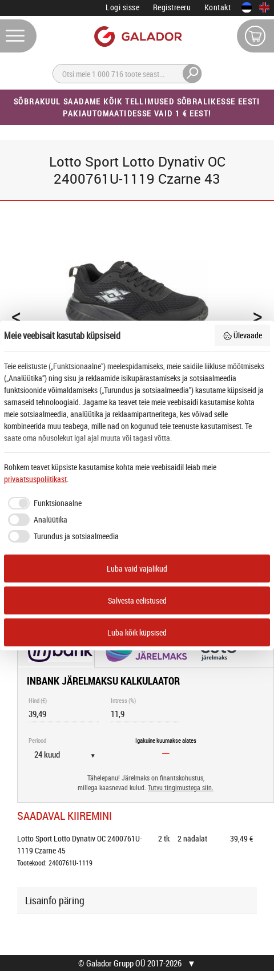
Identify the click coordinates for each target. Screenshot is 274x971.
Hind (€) (38, 700)
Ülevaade (243, 335)
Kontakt (217, 7)
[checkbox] (43, 503)
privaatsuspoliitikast (35, 479)
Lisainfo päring (54, 900)
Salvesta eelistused (137, 600)
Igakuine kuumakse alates (165, 740)
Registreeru (172, 7)
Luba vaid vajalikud (137, 568)
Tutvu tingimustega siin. (180, 787)
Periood (37, 740)
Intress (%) (123, 700)
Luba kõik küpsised (137, 632)
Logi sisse (122, 7)
